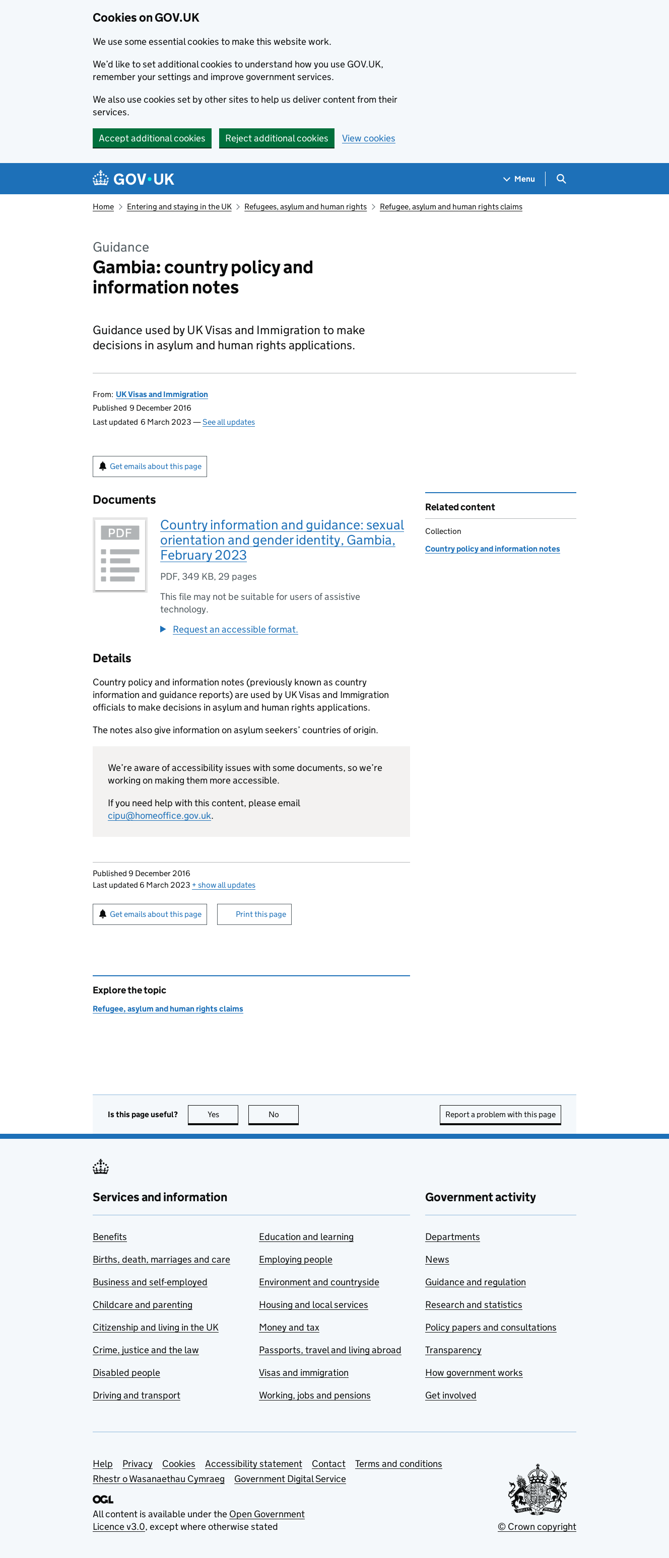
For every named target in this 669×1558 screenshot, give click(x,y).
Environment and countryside (319, 1282)
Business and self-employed (150, 1282)
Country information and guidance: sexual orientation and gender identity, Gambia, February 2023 (282, 539)
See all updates (229, 422)
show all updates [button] (223, 885)
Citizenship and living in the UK (156, 1327)
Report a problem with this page (500, 1114)
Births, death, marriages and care (161, 1259)
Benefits (110, 1236)
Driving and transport (136, 1395)
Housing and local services (313, 1304)
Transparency (453, 1350)
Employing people (295, 1259)
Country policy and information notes (492, 549)
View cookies (368, 138)
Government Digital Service (290, 1479)
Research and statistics (473, 1304)
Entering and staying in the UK (179, 206)
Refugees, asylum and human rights (305, 206)
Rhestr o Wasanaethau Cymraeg (159, 1479)
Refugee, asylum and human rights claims (451, 206)
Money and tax (289, 1327)
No (284, 1114)
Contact (329, 1463)
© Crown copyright (537, 1526)
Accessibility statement (253, 1463)
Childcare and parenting (142, 1304)
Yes (223, 1114)
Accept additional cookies (152, 138)
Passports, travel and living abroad (330, 1350)
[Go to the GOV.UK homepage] (133, 179)
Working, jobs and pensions (315, 1395)
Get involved (451, 1395)
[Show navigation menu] (519, 179)
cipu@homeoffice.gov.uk (159, 815)
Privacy (137, 1463)
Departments (452, 1236)
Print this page (261, 914)
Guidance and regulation (475, 1282)
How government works (474, 1372)
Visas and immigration (304, 1372)
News (437, 1259)
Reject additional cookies (276, 138)
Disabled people (126, 1372)
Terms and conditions (398, 1463)
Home (103, 206)
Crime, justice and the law (146, 1350)
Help (103, 1463)
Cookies (178, 1463)
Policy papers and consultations (491, 1327)
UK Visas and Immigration (162, 394)
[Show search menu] (561, 179)
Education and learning (306, 1236)
